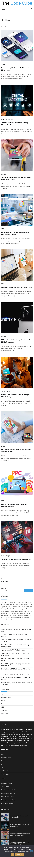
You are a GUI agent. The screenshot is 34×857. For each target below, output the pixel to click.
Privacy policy (19, 854)
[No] (31, 851)
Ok (12, 854)
